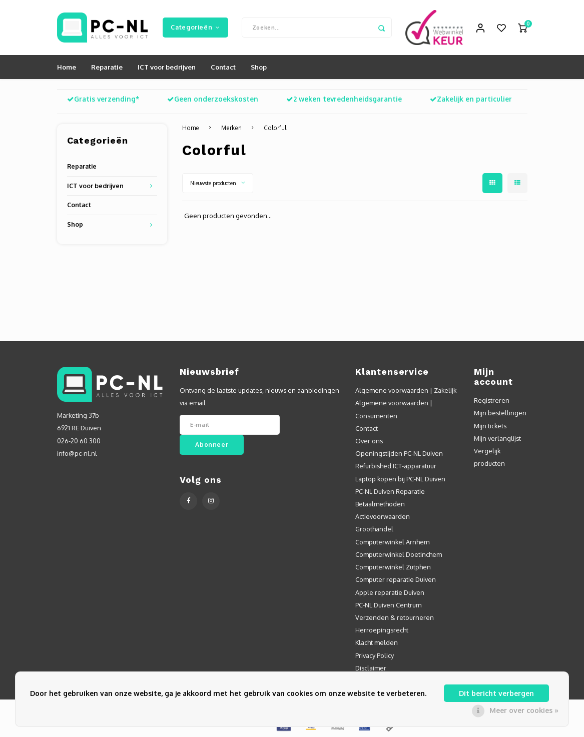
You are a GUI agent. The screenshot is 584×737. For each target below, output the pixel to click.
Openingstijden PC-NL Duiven (399, 453)
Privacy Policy (374, 655)
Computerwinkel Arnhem (392, 542)
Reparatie (107, 67)
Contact (223, 67)
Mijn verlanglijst (497, 438)
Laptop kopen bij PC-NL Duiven (400, 479)
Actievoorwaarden (382, 516)
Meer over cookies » (523, 710)
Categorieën (195, 27)
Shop (259, 67)
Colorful (275, 128)
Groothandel (374, 529)
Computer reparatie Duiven (395, 579)
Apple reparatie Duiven (389, 592)
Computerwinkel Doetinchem (398, 554)
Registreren (491, 400)
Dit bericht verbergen (496, 693)
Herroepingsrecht (381, 630)
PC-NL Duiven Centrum (388, 605)
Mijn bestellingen (500, 413)
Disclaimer (370, 668)
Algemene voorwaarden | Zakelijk (405, 390)
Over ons (369, 441)
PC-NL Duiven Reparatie (390, 491)
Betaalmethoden (380, 504)
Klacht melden (376, 642)
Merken (231, 128)
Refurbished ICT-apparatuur (395, 466)
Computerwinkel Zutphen (393, 567)
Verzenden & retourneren (394, 617)
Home (66, 67)
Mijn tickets (490, 426)
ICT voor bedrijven (167, 67)
